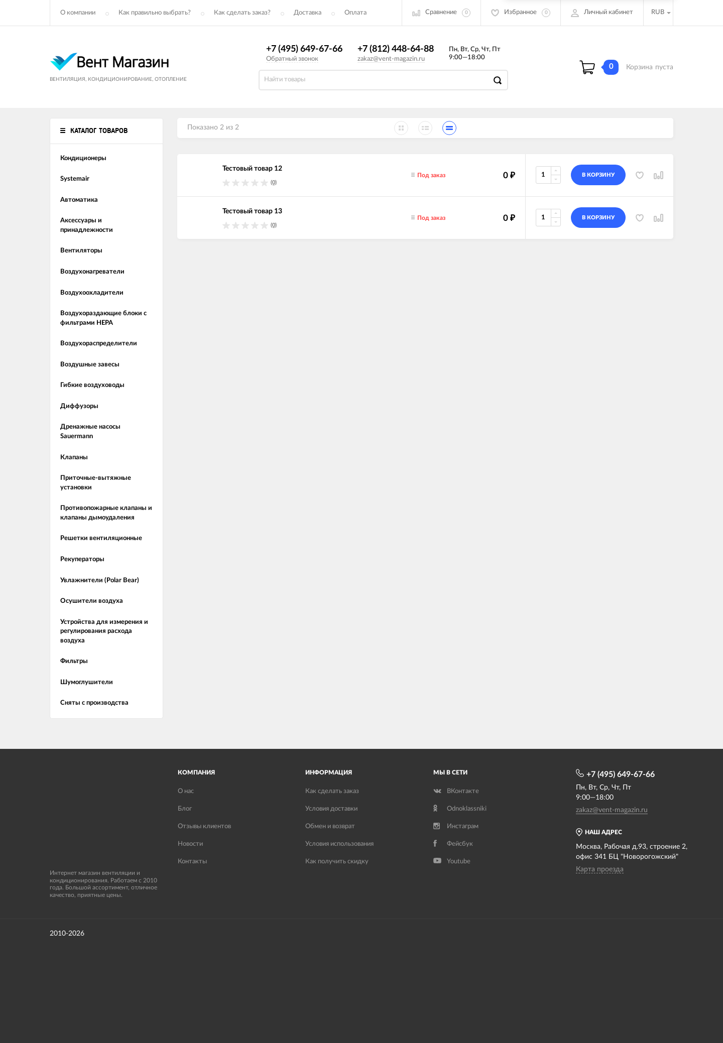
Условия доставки (331, 809)
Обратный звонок (292, 59)
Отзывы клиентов (204, 826)
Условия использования (339, 844)
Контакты (192, 861)
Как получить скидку (337, 861)
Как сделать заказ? (242, 13)
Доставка (307, 13)
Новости (190, 844)
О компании (77, 13)
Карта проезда (600, 869)
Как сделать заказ (332, 791)
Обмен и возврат (330, 826)
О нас (186, 791)
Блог (185, 809)
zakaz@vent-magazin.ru (391, 59)
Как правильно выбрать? (154, 13)
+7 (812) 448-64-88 (395, 49)
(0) (274, 182)
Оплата (355, 13)
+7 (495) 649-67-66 (304, 49)
